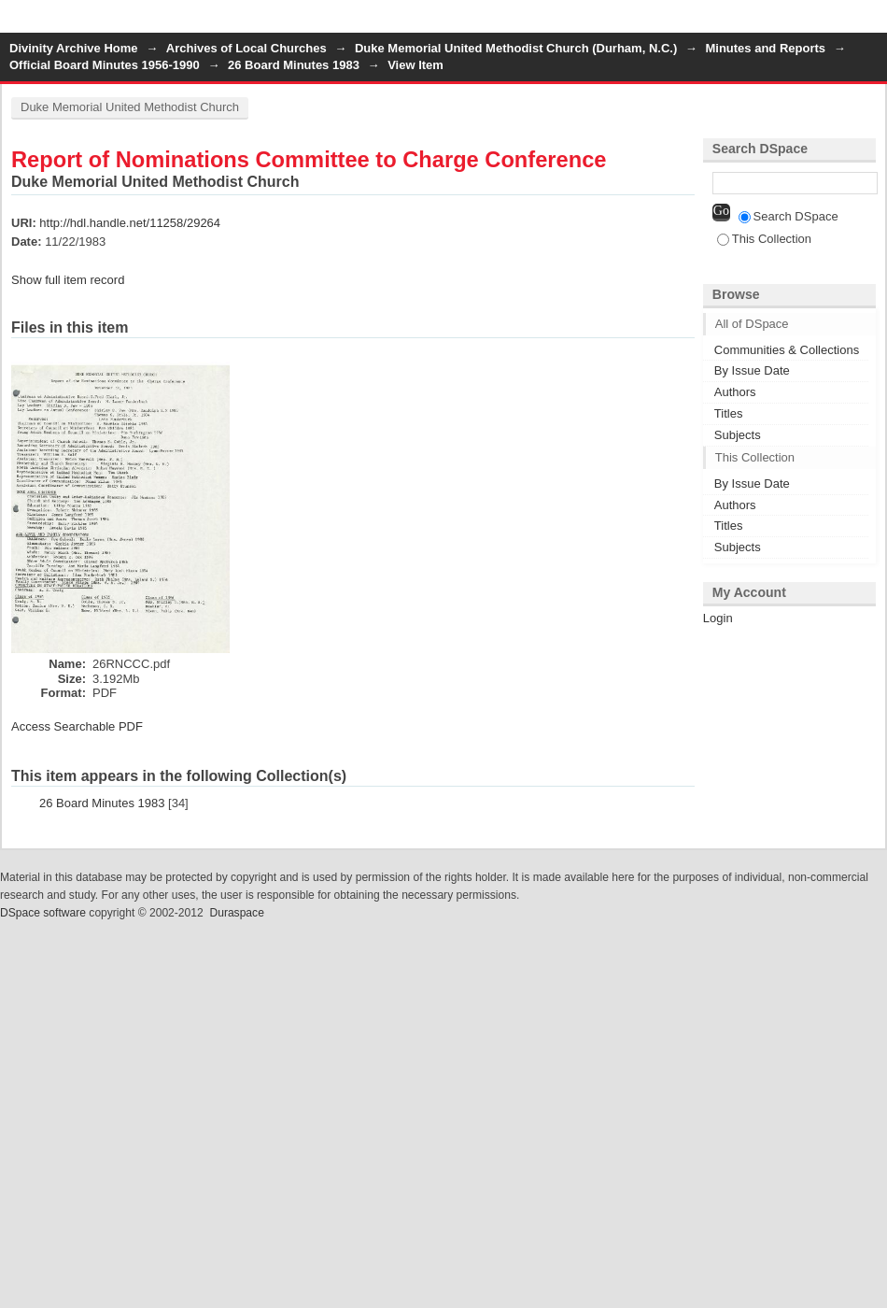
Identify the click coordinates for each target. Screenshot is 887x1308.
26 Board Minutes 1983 (293, 65)
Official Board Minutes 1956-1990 (104, 65)
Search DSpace (788, 216)
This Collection (764, 239)
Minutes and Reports (765, 48)
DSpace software (43, 912)
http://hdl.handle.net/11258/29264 (129, 223)
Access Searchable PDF (77, 726)
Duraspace (236, 912)
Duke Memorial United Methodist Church (130, 107)
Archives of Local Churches (246, 48)
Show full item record (67, 280)
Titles (728, 413)
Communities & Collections (786, 350)
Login (872, 23)
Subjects (737, 435)
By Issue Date (752, 370)
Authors (735, 392)
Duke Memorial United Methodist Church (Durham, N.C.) (516, 48)
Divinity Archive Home (73, 48)
